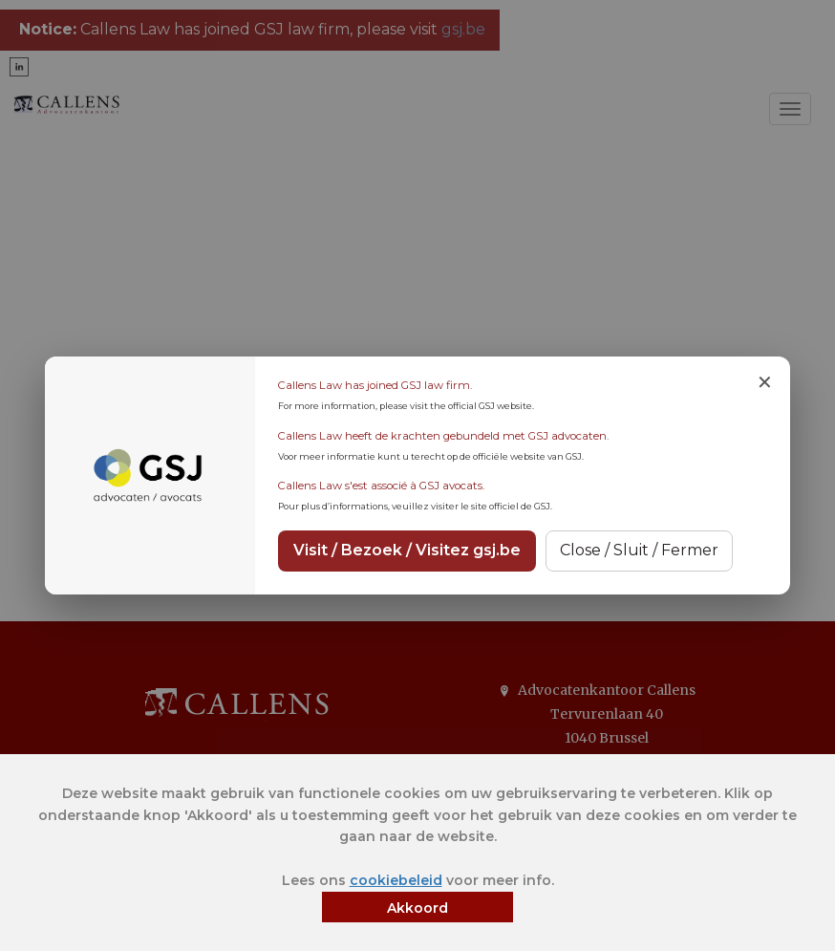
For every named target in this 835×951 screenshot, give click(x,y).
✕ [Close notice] (765, 382)
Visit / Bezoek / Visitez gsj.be (407, 550)
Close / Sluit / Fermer (639, 550)
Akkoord (417, 908)
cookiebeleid (396, 880)
